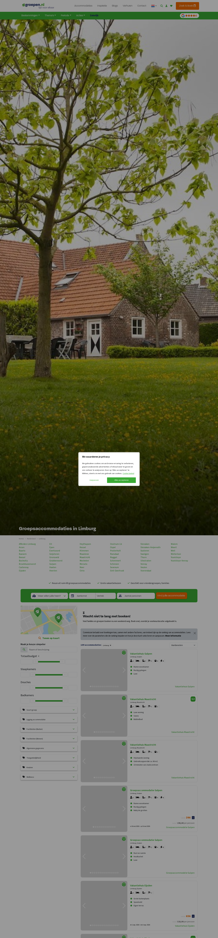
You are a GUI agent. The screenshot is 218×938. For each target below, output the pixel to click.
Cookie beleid (128, 473)
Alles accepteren (121, 480)
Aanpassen (94, 480)
